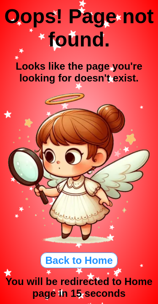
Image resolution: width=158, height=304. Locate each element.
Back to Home (78, 260)
